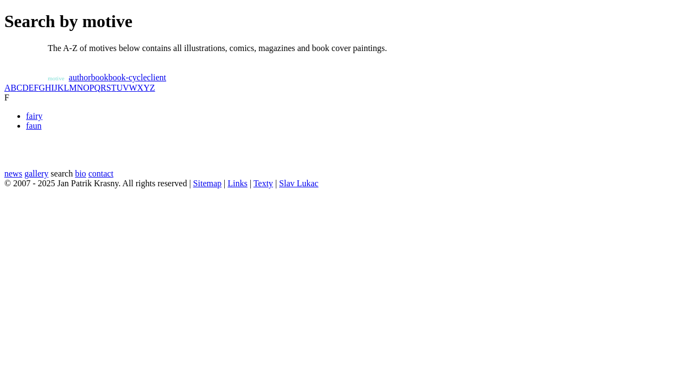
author (80, 77)
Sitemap (207, 183)
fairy (34, 116)
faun (33, 125)
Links (237, 183)
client (157, 77)
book (99, 77)
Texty (263, 183)
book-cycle (127, 77)
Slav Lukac (298, 183)
